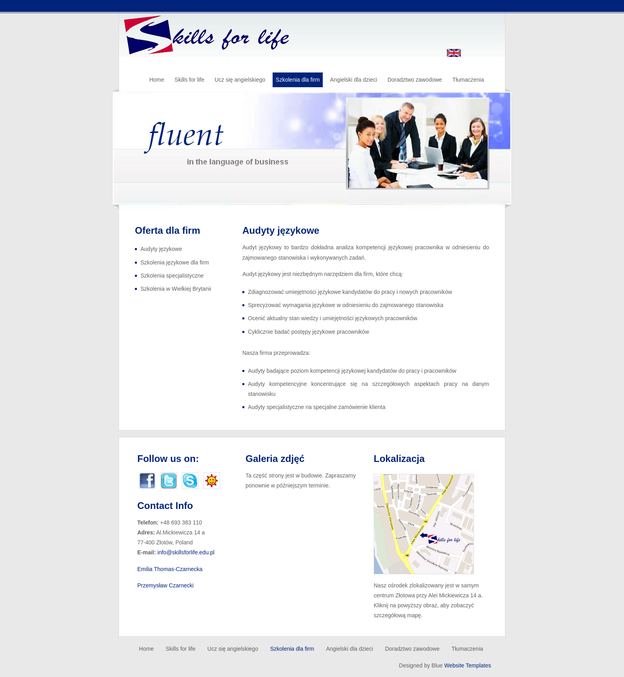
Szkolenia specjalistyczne (172, 275)
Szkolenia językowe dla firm (174, 262)
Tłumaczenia (468, 79)
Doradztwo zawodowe (415, 79)
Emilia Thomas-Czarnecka (170, 569)
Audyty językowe (161, 249)
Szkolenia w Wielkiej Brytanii (175, 289)
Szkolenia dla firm (298, 79)
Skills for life (190, 79)
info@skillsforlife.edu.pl (186, 552)
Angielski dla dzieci (353, 79)
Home (156, 79)
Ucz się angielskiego (239, 79)
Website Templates (467, 665)
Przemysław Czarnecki (165, 585)
